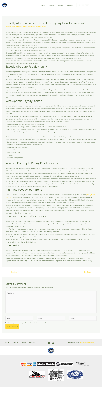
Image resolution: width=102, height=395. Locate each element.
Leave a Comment (12, 27)
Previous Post (16, 272)
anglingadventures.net (86, 345)
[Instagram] (98, 5)
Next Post (87, 272)
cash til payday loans (27, 27)
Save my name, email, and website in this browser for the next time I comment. (35, 325)
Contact (70, 5)
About (62, 5)
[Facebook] (94, 5)
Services (53, 5)
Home (46, 5)
